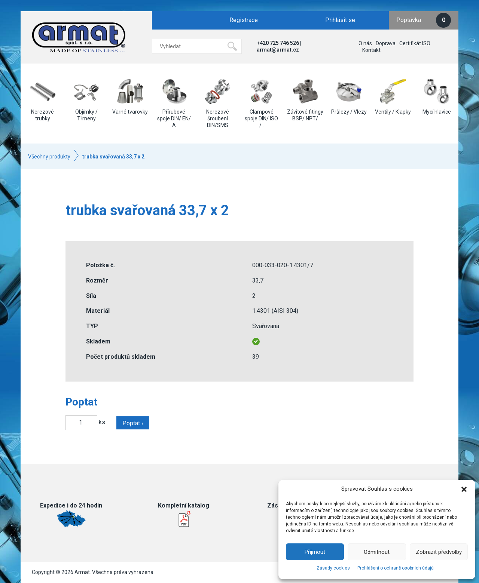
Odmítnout (377, 552)
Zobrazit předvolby (439, 552)
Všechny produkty (49, 157)
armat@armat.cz (278, 50)
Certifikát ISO (414, 43)
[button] (464, 489)
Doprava (386, 43)
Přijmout (315, 552)
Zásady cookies (333, 568)
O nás (365, 43)
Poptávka (423, 20)
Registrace (243, 20)
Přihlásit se (340, 20)
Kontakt (371, 50)
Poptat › (132, 423)
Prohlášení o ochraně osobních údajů (395, 568)
